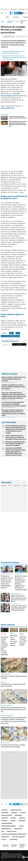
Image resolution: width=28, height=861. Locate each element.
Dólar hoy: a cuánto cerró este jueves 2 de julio (23, 641)
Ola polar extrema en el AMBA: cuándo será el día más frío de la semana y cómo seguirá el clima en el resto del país (19, 598)
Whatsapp (21, 804)
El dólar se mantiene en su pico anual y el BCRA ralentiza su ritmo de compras (13, 386)
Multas (3, 839)
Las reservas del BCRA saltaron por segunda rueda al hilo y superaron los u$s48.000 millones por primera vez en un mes (15, 451)
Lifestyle (22, 818)
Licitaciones (13, 839)
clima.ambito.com (7, 108)
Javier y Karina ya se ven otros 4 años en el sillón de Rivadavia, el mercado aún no (16, 437)
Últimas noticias (15, 810)
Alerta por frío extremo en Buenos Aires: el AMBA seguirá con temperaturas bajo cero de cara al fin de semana (14, 57)
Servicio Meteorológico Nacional (10, 336)
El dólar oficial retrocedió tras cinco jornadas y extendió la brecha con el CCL (13, 709)
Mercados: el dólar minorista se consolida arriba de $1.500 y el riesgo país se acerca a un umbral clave (13, 412)
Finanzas (14, 812)
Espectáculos (6, 829)
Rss (2, 831)
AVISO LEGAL (5, 837)
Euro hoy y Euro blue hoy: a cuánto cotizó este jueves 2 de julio (13, 746)
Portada (4, 810)
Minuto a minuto (4, 634)
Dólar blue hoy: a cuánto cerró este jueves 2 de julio (13, 640)
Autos (21, 826)
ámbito (3, 21)
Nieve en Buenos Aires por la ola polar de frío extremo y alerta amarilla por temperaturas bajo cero (18, 124)
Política (23, 812)
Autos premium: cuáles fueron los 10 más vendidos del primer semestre (13, 379)
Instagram (9, 804)
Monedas (3, 485)
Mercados (18, 815)
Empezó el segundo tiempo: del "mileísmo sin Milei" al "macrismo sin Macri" (15, 443)
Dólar (7, 17)
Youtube (17, 804)
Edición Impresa (6, 823)
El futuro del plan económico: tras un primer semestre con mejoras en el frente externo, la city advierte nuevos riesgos (16, 429)
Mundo (13, 820)
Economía (16, 17)
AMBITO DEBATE (22, 846)
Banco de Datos (6, 815)
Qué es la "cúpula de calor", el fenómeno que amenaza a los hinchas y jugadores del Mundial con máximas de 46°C (21, 583)
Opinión (13, 818)
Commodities (17, 485)
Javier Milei (21, 9)
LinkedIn (13, 804)
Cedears (24, 485)
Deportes (22, 820)
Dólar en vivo (13, 9)
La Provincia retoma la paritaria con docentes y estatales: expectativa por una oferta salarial (14, 404)
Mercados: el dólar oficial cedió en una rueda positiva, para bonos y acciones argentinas (4, 646)
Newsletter (23, 804)
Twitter (2, 804)
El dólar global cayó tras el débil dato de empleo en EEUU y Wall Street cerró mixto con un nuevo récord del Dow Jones (14, 720)
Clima (17, 21)
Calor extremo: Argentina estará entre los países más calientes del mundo (13, 52)
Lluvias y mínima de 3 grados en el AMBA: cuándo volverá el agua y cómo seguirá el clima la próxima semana (19, 608)
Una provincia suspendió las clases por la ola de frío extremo (18, 117)
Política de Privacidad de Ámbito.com (13, 834)
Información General (10, 22)
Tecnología (18, 829)
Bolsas (10, 485)
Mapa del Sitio (11, 831)
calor (21, 171)
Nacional (4, 820)
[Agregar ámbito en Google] (8, 36)
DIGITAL (6, 845)
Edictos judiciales (18, 837)
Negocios (4, 818)
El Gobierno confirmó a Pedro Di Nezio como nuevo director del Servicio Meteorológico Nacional (7, 582)
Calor (17, 333)
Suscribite (19, 344)
